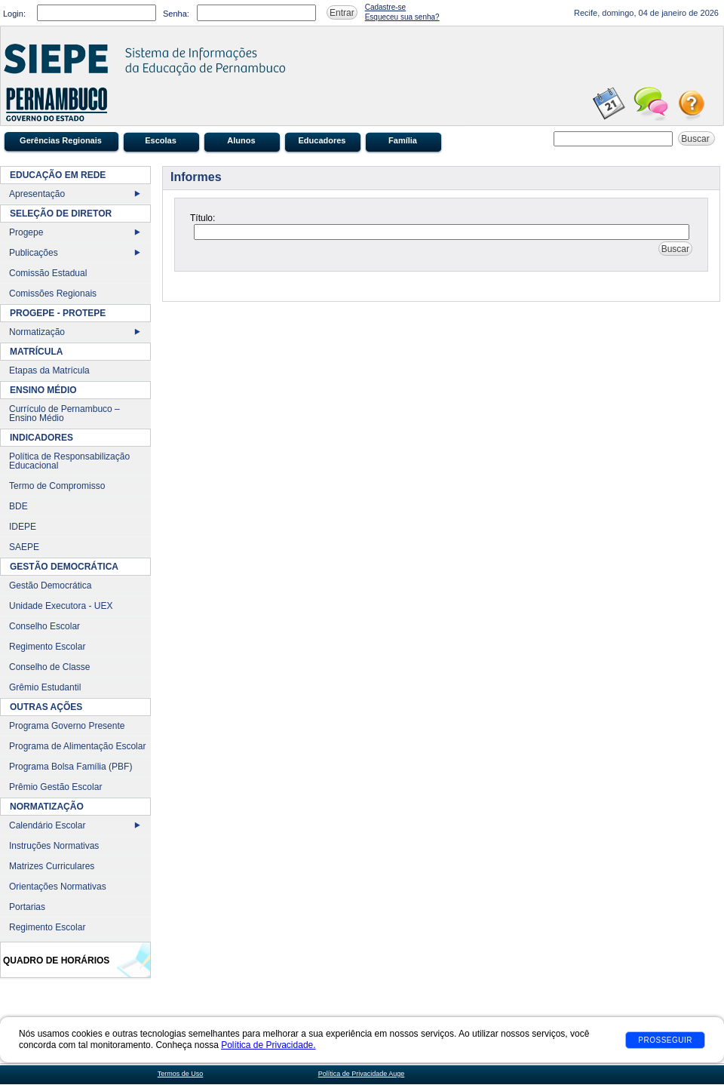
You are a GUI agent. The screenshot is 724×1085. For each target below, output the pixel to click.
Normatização (37, 332)
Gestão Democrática (50, 585)
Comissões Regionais (53, 293)
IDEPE (22, 526)
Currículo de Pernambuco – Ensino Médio (64, 413)
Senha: (176, 13)
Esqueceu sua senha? (402, 17)
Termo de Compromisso (57, 486)
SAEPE (24, 547)
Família (402, 140)
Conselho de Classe (49, 667)
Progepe (26, 232)
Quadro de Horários (56, 960)
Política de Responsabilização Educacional (69, 461)
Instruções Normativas (54, 846)
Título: (202, 218)
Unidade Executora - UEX (60, 606)
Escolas (160, 140)
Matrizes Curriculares (51, 866)
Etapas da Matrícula (49, 370)
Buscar (696, 139)
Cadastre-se (385, 7)
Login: (14, 13)
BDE (18, 506)
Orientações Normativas (57, 886)
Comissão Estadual (48, 273)
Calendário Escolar (47, 825)
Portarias (27, 907)
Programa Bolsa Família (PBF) (70, 766)
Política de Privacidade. (268, 1045)
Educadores (322, 140)
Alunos (241, 140)
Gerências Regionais (61, 140)
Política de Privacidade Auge (361, 1073)
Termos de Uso (181, 1073)
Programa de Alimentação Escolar (77, 746)
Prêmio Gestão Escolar (55, 787)
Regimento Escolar (47, 646)
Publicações (33, 252)
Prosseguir (665, 1040)
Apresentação (37, 194)
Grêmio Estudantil (45, 687)
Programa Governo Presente (66, 726)
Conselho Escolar (44, 626)
